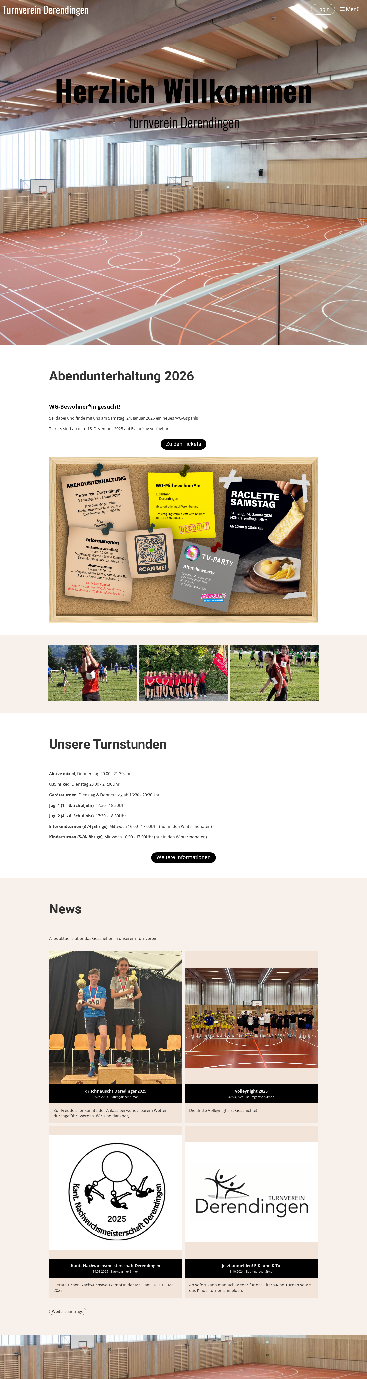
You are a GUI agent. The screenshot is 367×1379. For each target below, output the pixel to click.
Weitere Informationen (183, 857)
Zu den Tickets (183, 444)
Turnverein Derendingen (45, 9)
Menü (350, 9)
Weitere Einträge (67, 1311)
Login (323, 9)
